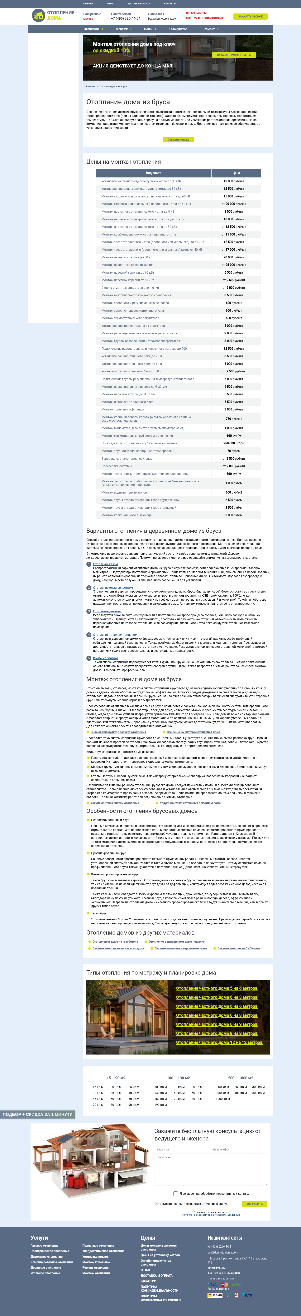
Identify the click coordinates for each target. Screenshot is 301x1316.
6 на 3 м (51, 236)
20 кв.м (116, 1087)
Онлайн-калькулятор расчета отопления (118, 732)
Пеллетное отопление (44, 65)
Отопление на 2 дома (43, 145)
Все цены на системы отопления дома (193, 732)
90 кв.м (133, 1105)
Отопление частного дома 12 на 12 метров (219, 1042)
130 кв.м (160, 1093)
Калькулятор (178, 29)
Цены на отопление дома (46, 107)
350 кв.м (223, 1093)
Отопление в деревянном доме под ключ (177, 941)
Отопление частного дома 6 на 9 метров (217, 1024)
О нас (110, 3)
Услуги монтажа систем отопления (115, 803)
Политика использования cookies (161, 1298)
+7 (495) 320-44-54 (125, 18)
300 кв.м (258, 1087)
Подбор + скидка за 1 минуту (37, 1114)
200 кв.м (223, 1087)
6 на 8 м (35, 241)
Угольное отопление (43, 60)
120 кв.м (196, 1087)
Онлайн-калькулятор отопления (156, 1263)
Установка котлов (41, 92)
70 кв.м (98, 1105)
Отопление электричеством (113, 587)
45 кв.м (98, 1099)
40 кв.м (133, 1093)
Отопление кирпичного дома (48, 282)
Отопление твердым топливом (115, 635)
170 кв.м (178, 1099)
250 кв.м (240, 1087)
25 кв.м (133, 1087)
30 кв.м (98, 1093)
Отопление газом (105, 564)
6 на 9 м (51, 241)
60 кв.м (133, 1099)
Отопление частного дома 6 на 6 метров (217, 1006)
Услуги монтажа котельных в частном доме (190, 803)
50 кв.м (116, 1099)
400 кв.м (240, 1093)
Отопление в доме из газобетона (115, 941)
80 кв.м (116, 1105)
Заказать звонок (250, 16)
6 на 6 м (69, 236)
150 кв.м (196, 1093)
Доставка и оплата (139, 3)
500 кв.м (258, 1093)
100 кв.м (160, 1087)
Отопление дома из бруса (46, 258)
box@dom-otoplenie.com (163, 18)
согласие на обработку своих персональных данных (211, 1215)
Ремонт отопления (95, 1267)
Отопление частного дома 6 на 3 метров (217, 997)
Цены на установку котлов (160, 1255)
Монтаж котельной (42, 86)
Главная (88, 3)
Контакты (170, 3)
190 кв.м (160, 1105)
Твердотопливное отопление (48, 70)
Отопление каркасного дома (48, 272)
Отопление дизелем (107, 611)
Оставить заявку (178, 139)
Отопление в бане (41, 140)
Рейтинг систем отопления (53, 117)
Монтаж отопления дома (46, 98)
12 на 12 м (36, 246)
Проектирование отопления (47, 131)
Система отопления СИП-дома (238, 948)
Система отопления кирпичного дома (181, 948)
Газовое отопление (42, 36)
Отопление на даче (42, 135)
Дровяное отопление (43, 56)
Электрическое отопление (47, 41)
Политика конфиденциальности (159, 1289)
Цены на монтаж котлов (45, 112)
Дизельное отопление (44, 46)
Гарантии (148, 1281)
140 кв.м (178, 1093)
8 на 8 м (69, 241)
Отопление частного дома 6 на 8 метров (217, 1015)
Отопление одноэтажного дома (50, 150)
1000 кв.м (223, 1099)
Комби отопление (105, 658)
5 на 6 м (35, 236)
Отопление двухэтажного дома (50, 155)
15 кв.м (98, 1087)
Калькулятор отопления (45, 122)
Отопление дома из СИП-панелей (51, 277)
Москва (88, 18)
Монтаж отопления (96, 1273)
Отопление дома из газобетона (50, 263)
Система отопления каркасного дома (118, 948)
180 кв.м (196, 1099)
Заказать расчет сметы (234, 55)
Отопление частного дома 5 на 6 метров (217, 988)
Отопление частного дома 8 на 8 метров (217, 1033)
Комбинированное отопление (49, 51)
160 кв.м (160, 1099)
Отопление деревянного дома (49, 267)
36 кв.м (116, 1093)
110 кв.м (178, 1087)
